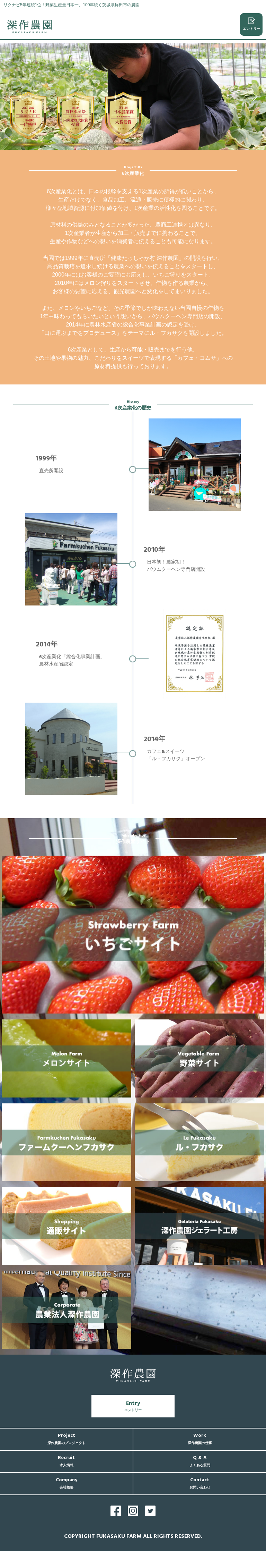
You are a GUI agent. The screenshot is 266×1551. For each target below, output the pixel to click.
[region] (133, 96)
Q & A (199, 1461)
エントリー (251, 24)
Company (66, 1483)
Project (66, 1439)
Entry (133, 1406)
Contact (199, 1483)
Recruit (66, 1461)
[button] (10, 96)
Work (200, 1439)
